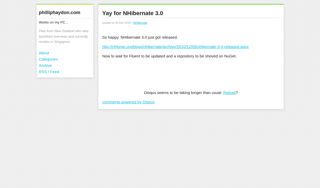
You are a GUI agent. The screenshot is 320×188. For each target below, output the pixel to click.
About (44, 53)
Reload (229, 92)
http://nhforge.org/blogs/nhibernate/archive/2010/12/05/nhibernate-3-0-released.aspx (175, 46)
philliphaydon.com (59, 12)
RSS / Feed (49, 71)
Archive (45, 65)
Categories (48, 59)
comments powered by (128, 102)
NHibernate (140, 22)
